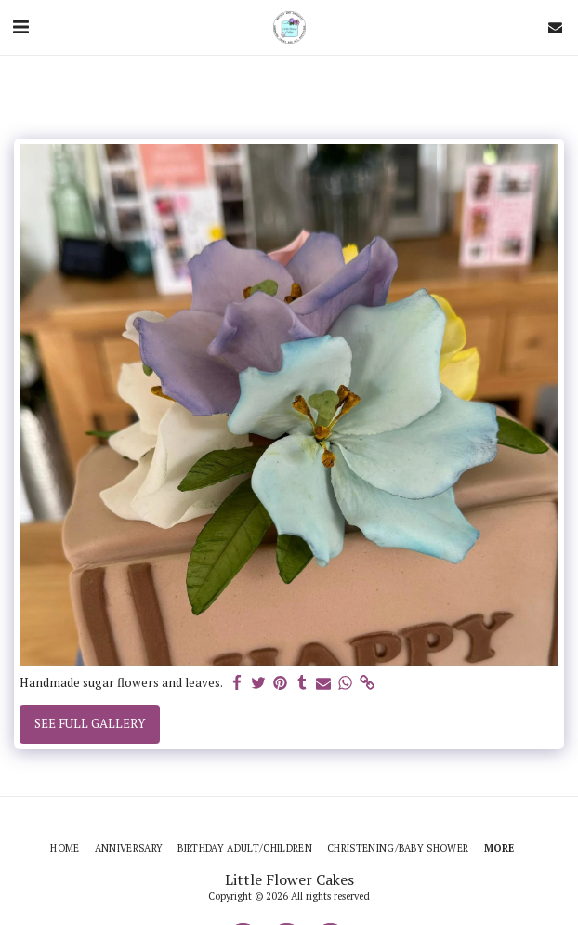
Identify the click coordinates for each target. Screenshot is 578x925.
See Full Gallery (90, 723)
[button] (20, 26)
